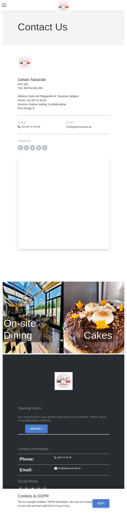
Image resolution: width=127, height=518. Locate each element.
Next (117, 318)
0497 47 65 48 (62, 457)
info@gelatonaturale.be (79, 126)
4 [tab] (69, 349)
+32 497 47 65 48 (29, 126)
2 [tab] (62, 349)
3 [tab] (65, 349)
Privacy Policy (69, 506)
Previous (10, 318)
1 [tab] (58, 349)
